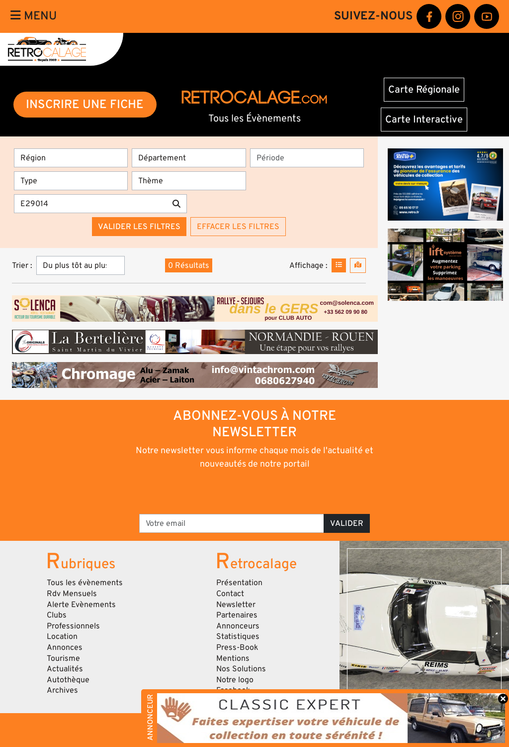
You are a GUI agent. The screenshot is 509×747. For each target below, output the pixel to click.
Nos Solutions (241, 668)
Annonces (65, 647)
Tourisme (63, 658)
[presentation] (241, 491)
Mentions (233, 658)
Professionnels (73, 626)
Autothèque (68, 679)
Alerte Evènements (81, 604)
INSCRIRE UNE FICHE (85, 104)
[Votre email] (231, 523)
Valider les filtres (139, 226)
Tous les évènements (85, 582)
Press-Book (237, 647)
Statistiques (237, 636)
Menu (33, 16)
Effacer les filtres (238, 226)
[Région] (71, 157)
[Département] (189, 157)
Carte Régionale (424, 90)
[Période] (307, 157)
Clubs (57, 615)
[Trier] (80, 265)
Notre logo (235, 679)
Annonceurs (237, 626)
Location (62, 636)
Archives (62, 690)
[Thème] (189, 180)
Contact (230, 593)
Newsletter (235, 604)
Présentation (239, 582)
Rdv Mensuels (72, 593)
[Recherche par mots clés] (90, 203)
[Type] (71, 180)
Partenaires (236, 615)
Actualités (65, 668)
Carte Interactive (424, 119)
